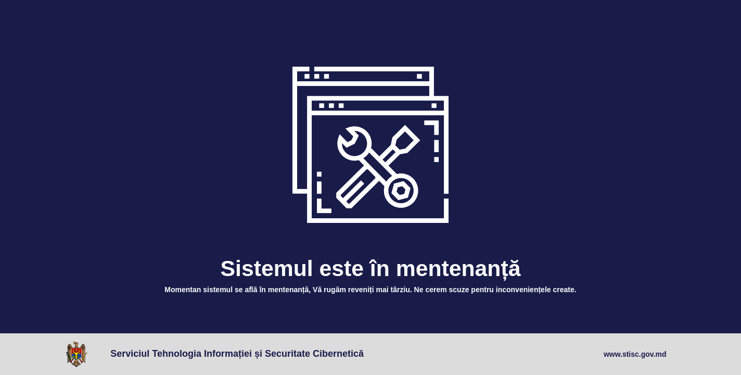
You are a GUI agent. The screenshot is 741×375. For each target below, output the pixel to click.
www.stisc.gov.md (635, 354)
